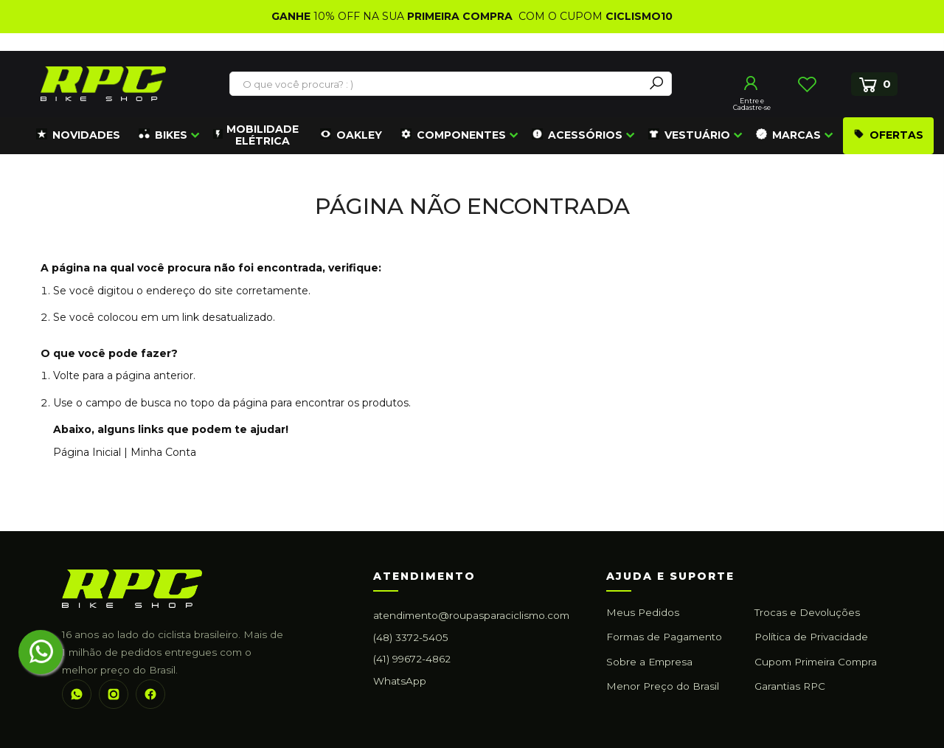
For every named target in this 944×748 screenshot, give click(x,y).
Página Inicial (87, 452)
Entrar (751, 83)
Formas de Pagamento (664, 637)
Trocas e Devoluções (807, 612)
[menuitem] (78, 135)
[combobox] (437, 84)
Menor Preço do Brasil (662, 686)
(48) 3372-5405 (410, 637)
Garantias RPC (789, 686)
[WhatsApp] (76, 694)
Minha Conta (163, 452)
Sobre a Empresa (649, 662)
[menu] (483, 135)
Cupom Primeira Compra (815, 662)
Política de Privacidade (811, 637)
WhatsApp (399, 681)
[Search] (656, 84)
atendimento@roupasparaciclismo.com (471, 615)
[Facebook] (150, 694)
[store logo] (103, 83)
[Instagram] (113, 694)
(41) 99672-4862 (412, 659)
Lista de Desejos (806, 84)
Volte (66, 375)
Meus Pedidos (642, 612)
